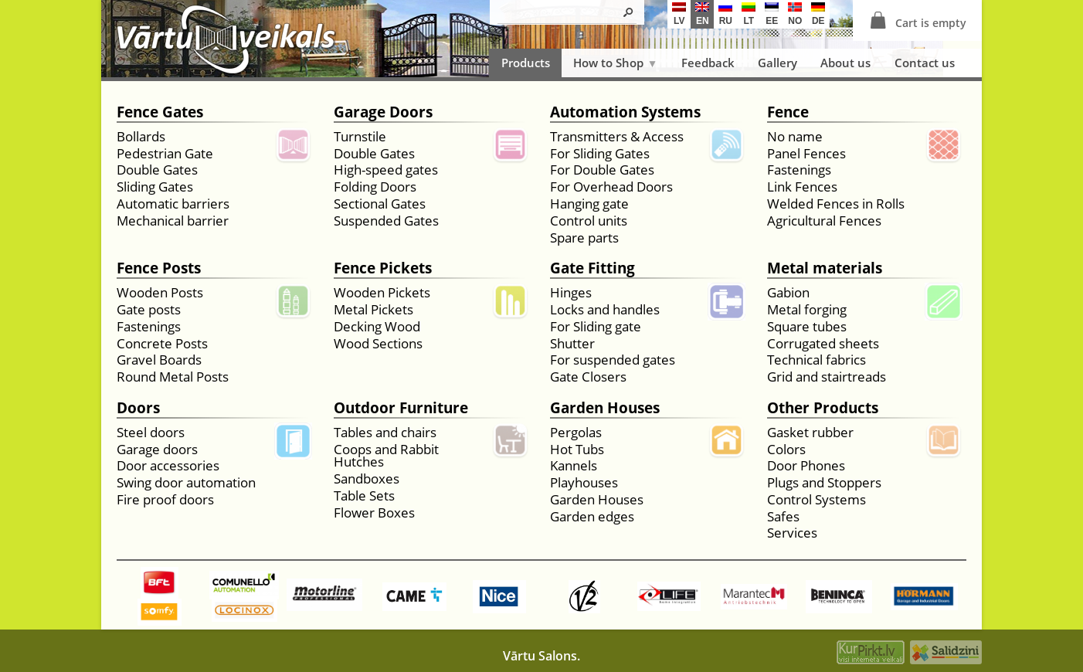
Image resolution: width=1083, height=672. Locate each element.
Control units (588, 221)
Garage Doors (383, 113)
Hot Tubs (577, 449)
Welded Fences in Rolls (836, 204)
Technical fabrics (816, 360)
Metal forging (807, 310)
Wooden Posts (160, 293)
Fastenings (799, 170)
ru (725, 14)
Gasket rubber (810, 433)
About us (845, 62)
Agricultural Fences (824, 221)
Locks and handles (605, 310)
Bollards (141, 137)
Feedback (708, 62)
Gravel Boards (159, 360)
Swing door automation (186, 483)
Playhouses (584, 483)
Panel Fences (806, 154)
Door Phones (806, 466)
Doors (138, 409)
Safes (783, 517)
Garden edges (592, 517)
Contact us (925, 62)
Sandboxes (366, 479)
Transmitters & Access (617, 137)
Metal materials (824, 269)
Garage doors (157, 449)
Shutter (572, 344)
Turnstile (360, 137)
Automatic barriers (173, 204)
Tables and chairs (385, 433)
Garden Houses (605, 409)
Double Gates (157, 170)
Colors (786, 449)
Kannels (573, 466)
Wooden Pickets (382, 293)
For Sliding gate (595, 327)
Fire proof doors (165, 500)
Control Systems (816, 500)
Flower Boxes (374, 513)
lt (748, 14)
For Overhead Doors (611, 187)
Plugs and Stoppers (824, 483)
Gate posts (149, 310)
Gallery (777, 62)
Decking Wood (377, 327)
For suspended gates (612, 360)
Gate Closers (588, 377)
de (818, 14)
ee (772, 14)
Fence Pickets (383, 269)
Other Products (822, 409)
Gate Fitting (592, 269)
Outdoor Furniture (401, 409)
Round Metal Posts (173, 377)
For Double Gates (602, 170)
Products (525, 62)
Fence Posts (159, 269)
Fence (788, 113)
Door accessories (168, 466)
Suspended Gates (386, 221)
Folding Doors (375, 187)
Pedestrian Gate (165, 154)
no (795, 14)
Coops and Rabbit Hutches (386, 456)
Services (792, 533)
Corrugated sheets (823, 344)
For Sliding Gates (600, 154)
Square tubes (807, 327)
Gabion (788, 293)
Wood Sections (378, 344)
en (702, 14)
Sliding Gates (155, 187)
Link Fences (802, 187)
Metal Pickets (373, 310)
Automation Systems (625, 113)
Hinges (571, 293)
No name (795, 137)
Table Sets (364, 496)
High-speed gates (386, 170)
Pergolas (576, 433)
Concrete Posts (162, 344)
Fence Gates (160, 113)
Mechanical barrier (173, 221)
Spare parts (584, 238)
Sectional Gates (380, 204)
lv (679, 14)
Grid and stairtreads (826, 377)
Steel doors (151, 433)
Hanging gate (589, 204)
